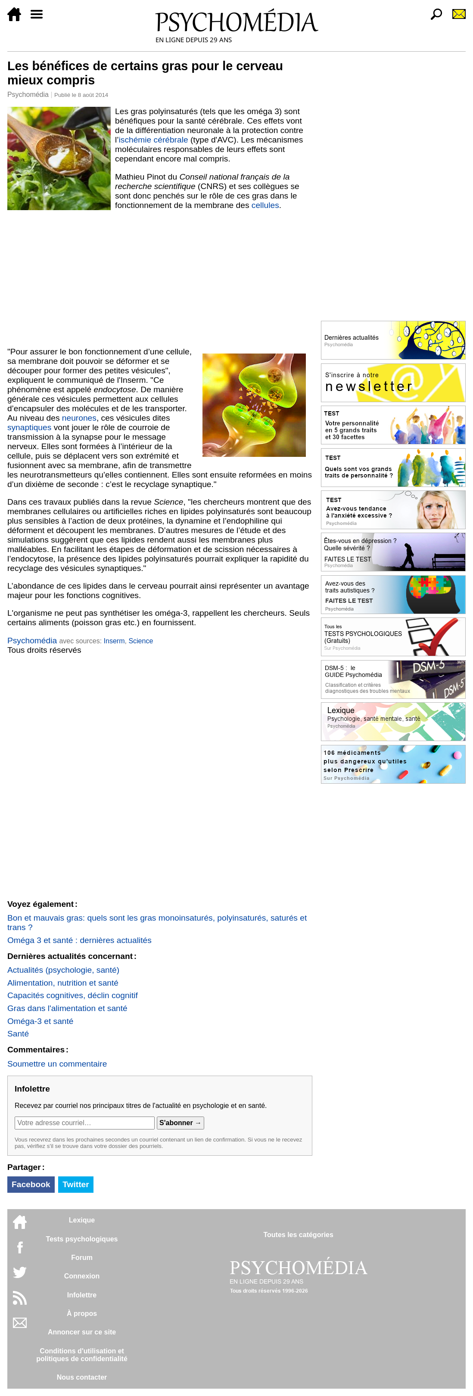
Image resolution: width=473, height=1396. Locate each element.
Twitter (75, 1184)
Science (140, 641)
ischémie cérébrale (153, 139)
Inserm (114, 641)
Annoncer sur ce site (82, 1332)
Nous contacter (82, 1377)
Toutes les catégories (298, 1234)
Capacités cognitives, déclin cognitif (72, 995)
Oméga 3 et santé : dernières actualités (79, 940)
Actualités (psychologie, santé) (63, 969)
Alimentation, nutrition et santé (62, 982)
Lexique (82, 1220)
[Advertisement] (159, 278)
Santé (18, 1033)
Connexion (82, 1276)
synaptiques (29, 427)
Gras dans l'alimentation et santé (67, 1008)
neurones (79, 417)
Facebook (31, 1184)
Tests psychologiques (82, 1239)
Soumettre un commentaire (57, 1063)
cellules (265, 205)
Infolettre (81, 1295)
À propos (82, 1313)
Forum (82, 1257)
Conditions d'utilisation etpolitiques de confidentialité (82, 1354)
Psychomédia (28, 94)
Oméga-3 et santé (40, 1021)
